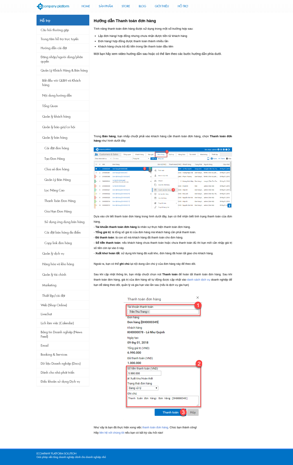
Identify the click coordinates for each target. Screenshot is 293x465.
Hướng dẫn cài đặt (54, 48)
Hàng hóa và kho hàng (58, 264)
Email (44, 345)
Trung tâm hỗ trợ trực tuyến (60, 39)
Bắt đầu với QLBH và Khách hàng (61, 82)
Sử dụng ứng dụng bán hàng (64, 222)
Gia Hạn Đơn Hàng (57, 211)
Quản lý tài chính (54, 274)
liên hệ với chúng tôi (111, 432)
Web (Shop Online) (54, 305)
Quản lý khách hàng (56, 116)
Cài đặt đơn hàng (56, 148)
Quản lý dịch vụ (53, 253)
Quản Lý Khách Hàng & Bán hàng (64, 70)
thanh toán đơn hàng (155, 427)
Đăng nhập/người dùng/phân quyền (62, 59)
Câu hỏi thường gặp (55, 30)
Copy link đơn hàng (58, 243)
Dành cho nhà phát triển (57, 372)
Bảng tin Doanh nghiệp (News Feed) (61, 334)
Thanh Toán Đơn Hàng (59, 201)
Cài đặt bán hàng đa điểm (62, 232)
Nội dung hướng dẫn (57, 95)
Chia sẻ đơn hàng (56, 169)
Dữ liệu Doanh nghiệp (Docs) (61, 363)
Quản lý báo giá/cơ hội (58, 127)
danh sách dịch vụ (198, 279)
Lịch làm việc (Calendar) (57, 323)
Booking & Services (54, 354)
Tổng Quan (50, 106)
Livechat (46, 314)
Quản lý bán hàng (54, 137)
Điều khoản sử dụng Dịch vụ (60, 381)
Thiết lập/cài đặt (53, 296)
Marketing (49, 285)
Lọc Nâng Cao (54, 190)
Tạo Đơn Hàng (54, 159)
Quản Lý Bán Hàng (57, 180)
